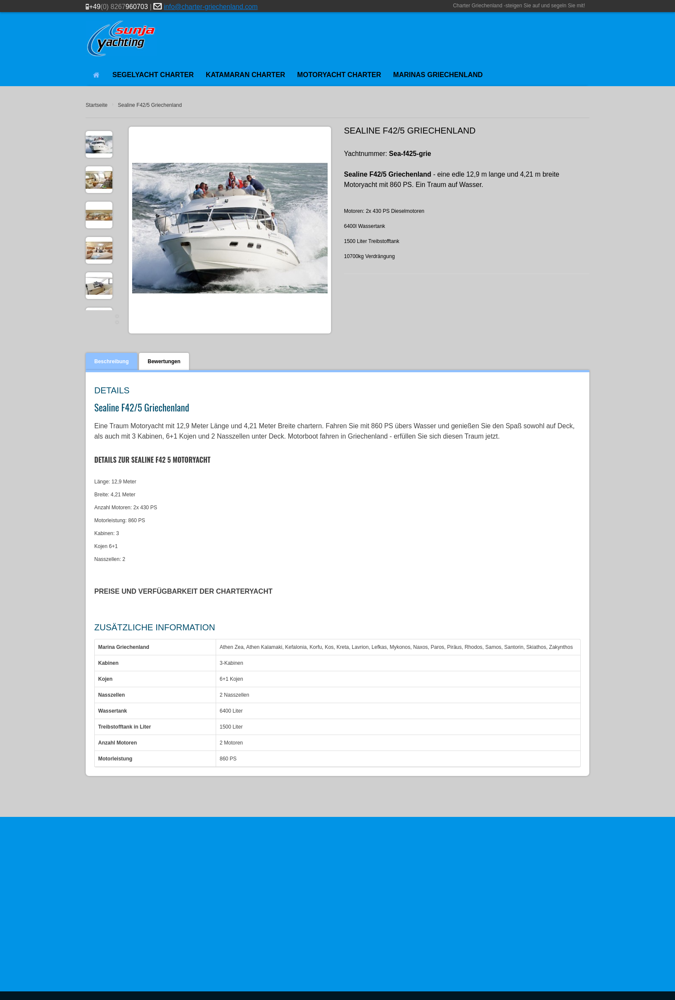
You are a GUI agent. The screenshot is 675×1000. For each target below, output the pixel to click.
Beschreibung (111, 361)
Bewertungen (164, 361)
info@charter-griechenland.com (211, 6)
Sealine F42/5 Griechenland (150, 105)
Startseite (97, 105)
